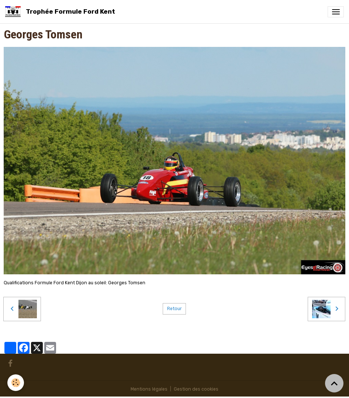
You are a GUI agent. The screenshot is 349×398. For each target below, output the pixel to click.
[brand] (61, 11)
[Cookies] (15, 382)
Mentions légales (149, 389)
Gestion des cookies (196, 389)
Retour (174, 308)
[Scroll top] (334, 383)
